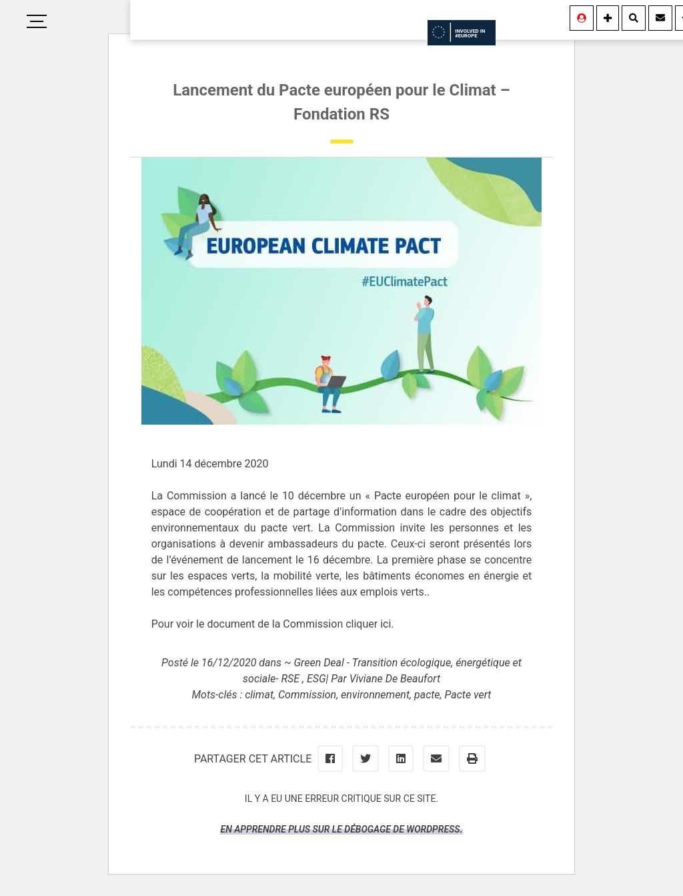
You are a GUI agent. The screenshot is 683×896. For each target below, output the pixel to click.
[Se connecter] (582, 18)
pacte (427, 694)
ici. (387, 624)
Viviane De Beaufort (395, 678)
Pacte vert (468, 694)
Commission (307, 694)
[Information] (607, 18)
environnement (375, 694)
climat (259, 694)
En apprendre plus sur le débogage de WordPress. (341, 829)
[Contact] (660, 18)
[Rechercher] (634, 18)
